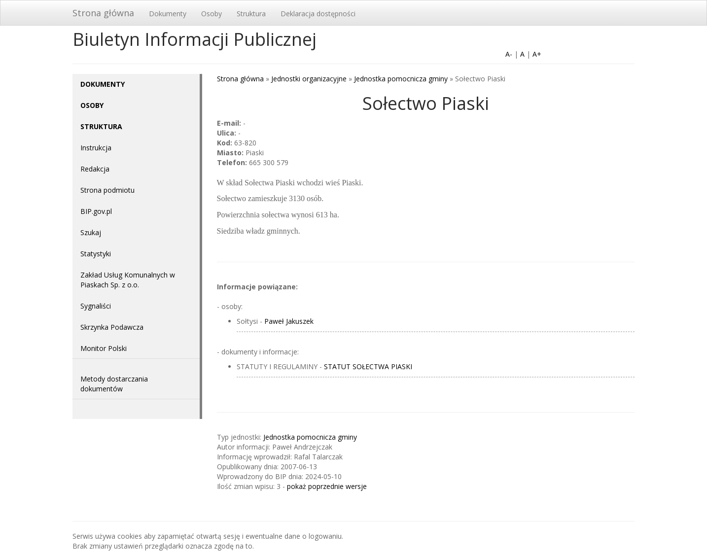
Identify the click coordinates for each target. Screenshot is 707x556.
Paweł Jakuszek (289, 321)
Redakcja (94, 169)
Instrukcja (95, 147)
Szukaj (90, 232)
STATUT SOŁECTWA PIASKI (368, 366)
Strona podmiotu (107, 190)
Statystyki (95, 253)
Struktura (251, 13)
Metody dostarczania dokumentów (114, 383)
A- (508, 54)
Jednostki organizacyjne (309, 78)
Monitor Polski (103, 348)
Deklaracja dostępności (318, 13)
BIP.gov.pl (96, 211)
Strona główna (103, 13)
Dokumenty (167, 13)
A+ (536, 54)
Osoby (211, 13)
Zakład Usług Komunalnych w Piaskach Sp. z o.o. (127, 279)
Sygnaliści (95, 306)
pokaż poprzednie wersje (327, 486)
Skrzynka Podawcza (111, 327)
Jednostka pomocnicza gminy (401, 78)
